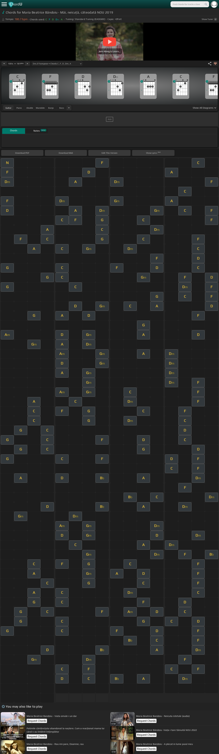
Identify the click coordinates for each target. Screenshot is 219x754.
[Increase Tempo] (27, 63)
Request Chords (37, 720)
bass (61, 108)
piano (19, 108)
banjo (51, 108)
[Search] (206, 4)
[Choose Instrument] (69, 107)
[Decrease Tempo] (4, 63)
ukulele (29, 108)
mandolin (40, 108)
